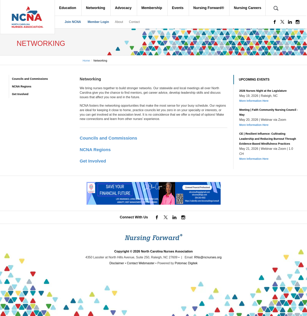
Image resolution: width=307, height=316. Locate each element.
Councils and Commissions (30, 78)
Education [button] (68, 8)
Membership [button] (152, 8)
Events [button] (178, 8)
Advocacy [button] (124, 8)
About (119, 22)
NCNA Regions (21, 86)
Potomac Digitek (186, 263)
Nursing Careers (247, 8)
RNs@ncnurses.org (208, 257)
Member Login (98, 22)
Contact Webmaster (140, 263)
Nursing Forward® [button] (209, 8)
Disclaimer (116, 263)
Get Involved (20, 94)
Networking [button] (96, 8)
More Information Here (253, 100)
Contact (134, 22)
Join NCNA (73, 22)
